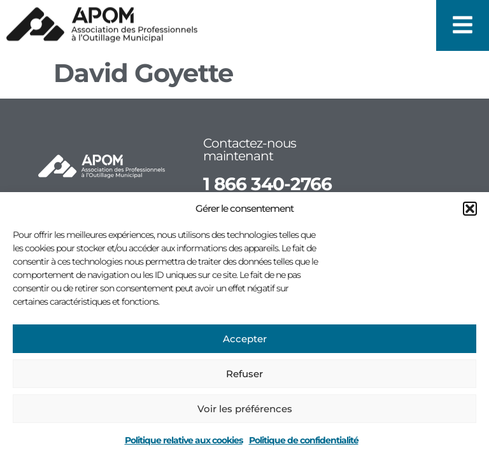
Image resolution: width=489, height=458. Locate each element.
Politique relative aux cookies (184, 440)
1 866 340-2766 (267, 184)
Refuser (244, 374)
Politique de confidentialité (303, 440)
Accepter (245, 339)
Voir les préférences (244, 409)
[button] (470, 208)
